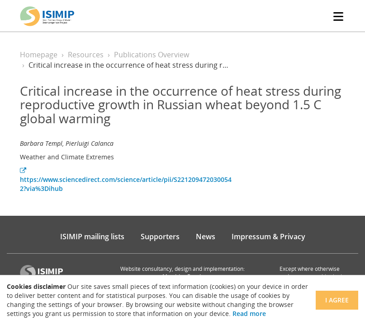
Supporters (160, 236)
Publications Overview (151, 55)
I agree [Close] (337, 300)
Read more (249, 313)
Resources (86, 55)
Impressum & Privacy (268, 236)
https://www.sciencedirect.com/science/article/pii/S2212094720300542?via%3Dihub (126, 180)
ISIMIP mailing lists (92, 236)
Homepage (38, 55)
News (205, 236)
